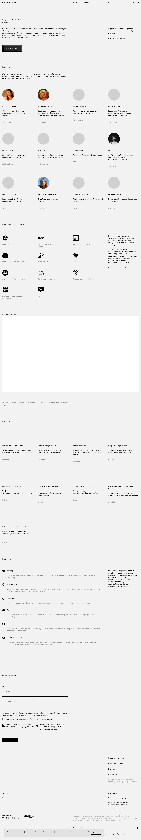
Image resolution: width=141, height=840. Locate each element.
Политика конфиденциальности (121, 798)
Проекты (5, 798)
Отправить (10, 740)
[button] (110, 2)
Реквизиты (112, 793)
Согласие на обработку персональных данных (118, 803)
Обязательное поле (10, 687)
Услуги (5, 793)
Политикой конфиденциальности (20, 726)
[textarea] (35, 702)
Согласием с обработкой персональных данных (51, 728)
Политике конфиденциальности (55, 832)
